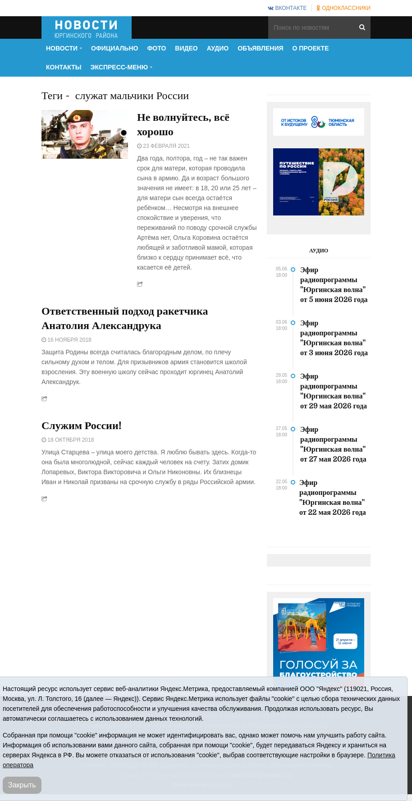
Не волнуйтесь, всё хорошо (183, 124)
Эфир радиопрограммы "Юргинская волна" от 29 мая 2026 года (333, 391)
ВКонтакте (287, 8)
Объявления (260, 48)
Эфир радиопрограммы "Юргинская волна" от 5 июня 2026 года (334, 285)
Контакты (63, 67)
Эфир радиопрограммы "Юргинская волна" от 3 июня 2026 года (334, 338)
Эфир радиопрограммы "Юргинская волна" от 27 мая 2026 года (333, 444)
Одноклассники (343, 8)
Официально (114, 48)
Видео (186, 48)
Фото (156, 48)
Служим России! (81, 425)
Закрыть (22, 785)
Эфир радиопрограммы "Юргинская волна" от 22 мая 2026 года (332, 498)
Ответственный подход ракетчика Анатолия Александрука (124, 318)
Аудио (218, 48)
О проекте (311, 48)
